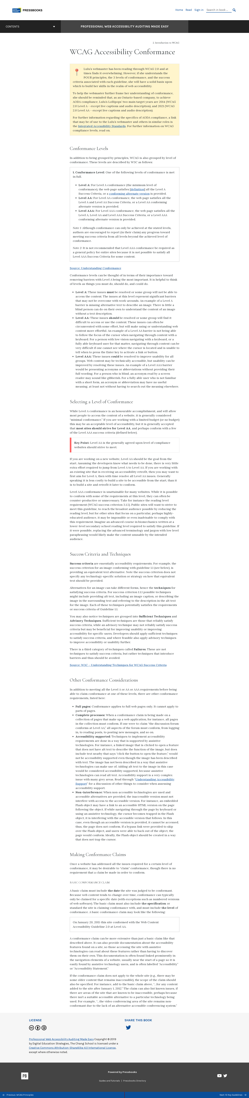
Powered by (122, 1072)
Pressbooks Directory (134, 1080)
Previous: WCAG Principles (18, 1095)
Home (179, 10)
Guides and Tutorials (109, 1080)
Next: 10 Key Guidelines (233, 1095)
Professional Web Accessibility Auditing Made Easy (61, 1039)
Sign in (199, 10)
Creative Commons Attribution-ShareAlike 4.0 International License (72, 1048)
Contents (30, 26)
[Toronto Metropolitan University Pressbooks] (28, 9)
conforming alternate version (129, 193)
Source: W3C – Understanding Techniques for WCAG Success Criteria (118, 665)
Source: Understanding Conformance (95, 268)
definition (137, 189)
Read (189, 10)
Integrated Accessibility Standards (102, 126)
